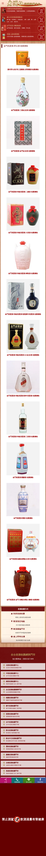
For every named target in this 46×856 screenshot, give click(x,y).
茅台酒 (28, 28)
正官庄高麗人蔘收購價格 (13, 36)
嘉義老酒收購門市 (10, 755)
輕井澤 (16, 21)
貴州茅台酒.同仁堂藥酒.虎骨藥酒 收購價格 (23, 69)
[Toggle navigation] (3, 3)
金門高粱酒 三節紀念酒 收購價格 (23, 110)
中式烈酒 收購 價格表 (41, 28)
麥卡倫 (8, 19)
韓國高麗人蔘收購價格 (27, 36)
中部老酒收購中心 (10, 673)
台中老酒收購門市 (10, 722)
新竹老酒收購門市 (10, 706)
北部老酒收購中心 (10, 665)
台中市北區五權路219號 (10, 676)
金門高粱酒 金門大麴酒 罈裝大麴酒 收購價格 (23, 600)
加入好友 (28, 780)
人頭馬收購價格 (30, 11)
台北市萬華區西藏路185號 (11, 692)
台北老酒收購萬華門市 (12, 690)
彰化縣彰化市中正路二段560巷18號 (13, 741)
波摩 (28, 19)
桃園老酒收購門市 (10, 698)
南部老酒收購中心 (10, 681)
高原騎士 (14, 19)
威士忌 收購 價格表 (41, 20)
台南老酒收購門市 (10, 763)
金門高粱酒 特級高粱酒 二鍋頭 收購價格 (23, 192)
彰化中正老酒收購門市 (12, 738)
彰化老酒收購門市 (10, 730)
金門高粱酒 (10, 28)
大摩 (25, 19)
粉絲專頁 (40, 780)
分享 (5, 780)
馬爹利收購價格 (20, 11)
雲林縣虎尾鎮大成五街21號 (11, 749)
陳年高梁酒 (17, 28)
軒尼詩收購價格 (11, 11)
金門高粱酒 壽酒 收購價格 (23, 518)
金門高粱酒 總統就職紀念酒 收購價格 (23, 559)
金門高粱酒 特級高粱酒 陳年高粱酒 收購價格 (23, 396)
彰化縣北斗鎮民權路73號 (11, 733)
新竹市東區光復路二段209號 (11, 708)
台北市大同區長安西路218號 (11, 668)
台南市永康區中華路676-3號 (11, 765)
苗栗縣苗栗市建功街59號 (11, 716)
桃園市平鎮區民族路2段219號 (12, 700)
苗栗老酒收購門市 (10, 714)
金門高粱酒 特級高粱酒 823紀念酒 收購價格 (23, 355)
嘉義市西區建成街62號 (10, 757)
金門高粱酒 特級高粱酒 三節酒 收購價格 (23, 437)
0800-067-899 (28, 659)
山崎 (35, 19)
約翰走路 (20, 19)
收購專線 (17, 780)
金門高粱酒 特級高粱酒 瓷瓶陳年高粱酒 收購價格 (23, 314)
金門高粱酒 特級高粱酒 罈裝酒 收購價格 (23, 273)
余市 (11, 21)
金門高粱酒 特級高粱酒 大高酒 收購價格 (23, 233)
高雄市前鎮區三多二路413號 (11, 684)
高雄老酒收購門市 (10, 771)
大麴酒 (23, 28)
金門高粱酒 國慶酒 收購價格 (23, 477)
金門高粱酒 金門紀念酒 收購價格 (23, 151)
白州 (8, 21)
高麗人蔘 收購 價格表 (41, 36)
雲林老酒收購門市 (10, 746)
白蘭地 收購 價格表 (41, 11)
